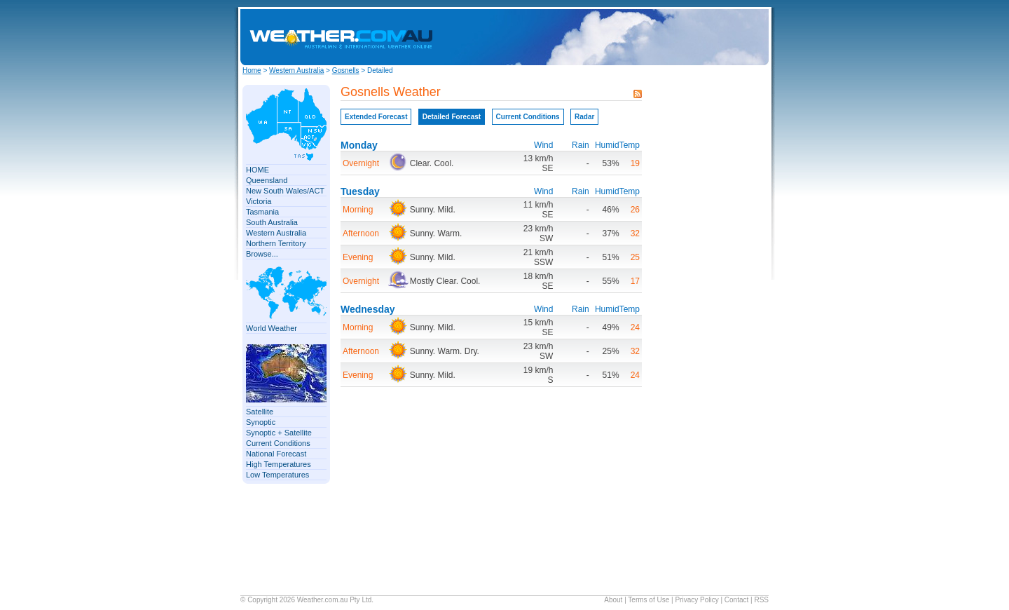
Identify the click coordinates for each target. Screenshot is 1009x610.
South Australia (272, 222)
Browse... (262, 254)
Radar (584, 117)
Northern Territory (276, 243)
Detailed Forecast (452, 117)
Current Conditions (278, 443)
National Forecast (276, 453)
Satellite (259, 411)
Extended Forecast (376, 117)
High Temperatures (278, 464)
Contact (736, 600)
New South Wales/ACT (285, 191)
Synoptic (260, 422)
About (613, 600)
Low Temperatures (277, 474)
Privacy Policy (696, 600)
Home (251, 70)
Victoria (258, 201)
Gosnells (345, 70)
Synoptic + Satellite (279, 432)
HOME (257, 169)
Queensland (266, 180)
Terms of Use (648, 600)
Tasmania (262, 212)
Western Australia (296, 70)
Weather (310, 600)
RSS (761, 600)
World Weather (271, 328)
